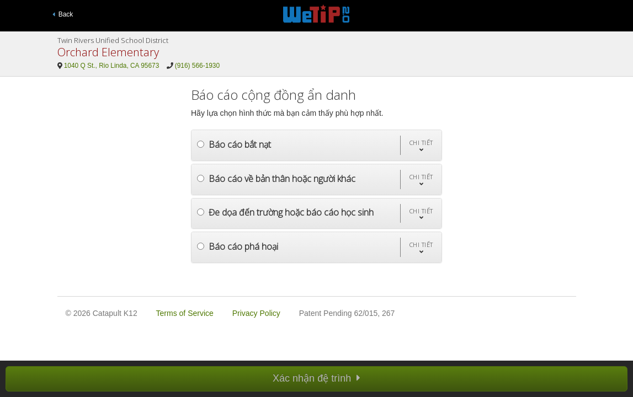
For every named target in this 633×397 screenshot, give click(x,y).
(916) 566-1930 (197, 65)
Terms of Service (185, 313)
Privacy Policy (256, 313)
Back (62, 14)
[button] (420, 145)
